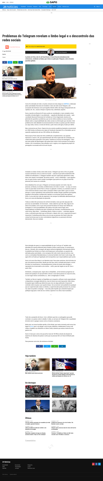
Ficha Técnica (5, 474)
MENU (3, 2)
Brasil (31, 326)
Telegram (4, 57)
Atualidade (27, 421)
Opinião (4, 54)
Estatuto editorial (13, 474)
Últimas (28, 418)
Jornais (11, 2)
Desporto (4, 92)
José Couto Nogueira (61, 52)
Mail (7, 2)
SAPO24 (66, 104)
